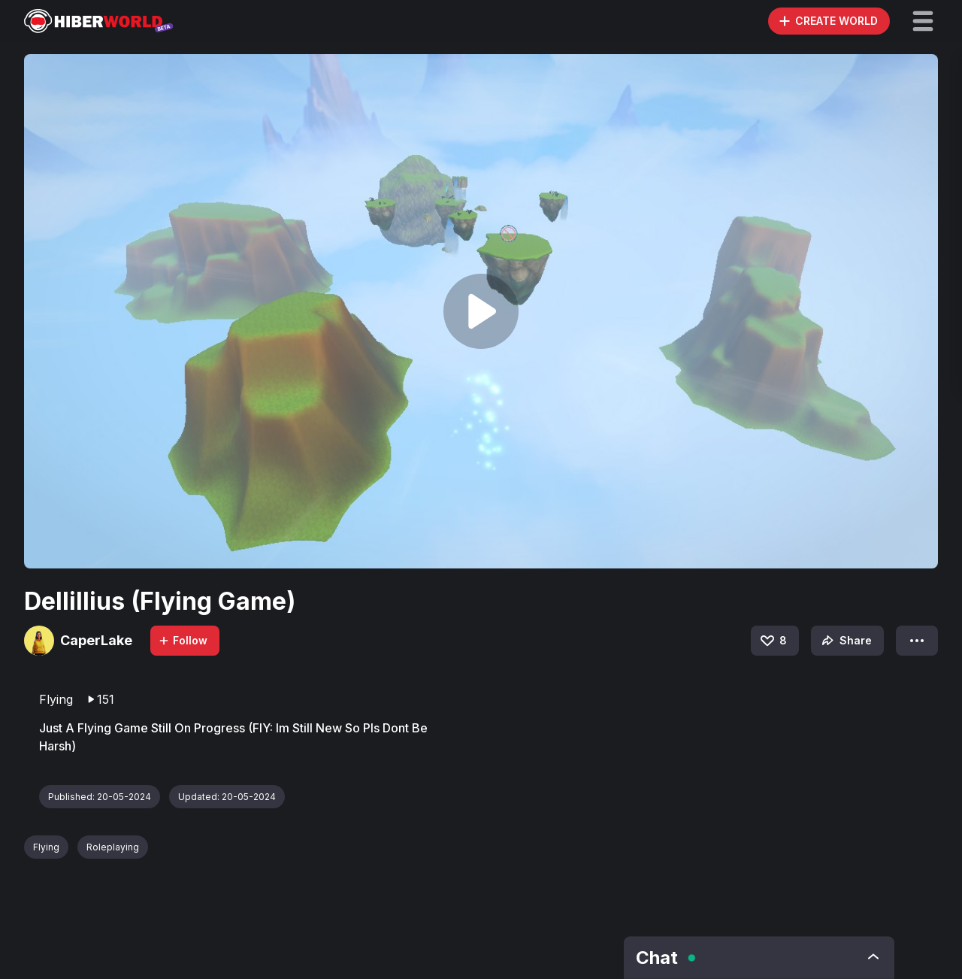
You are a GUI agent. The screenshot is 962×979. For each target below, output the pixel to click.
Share (845, 641)
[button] (923, 21)
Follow (182, 640)
